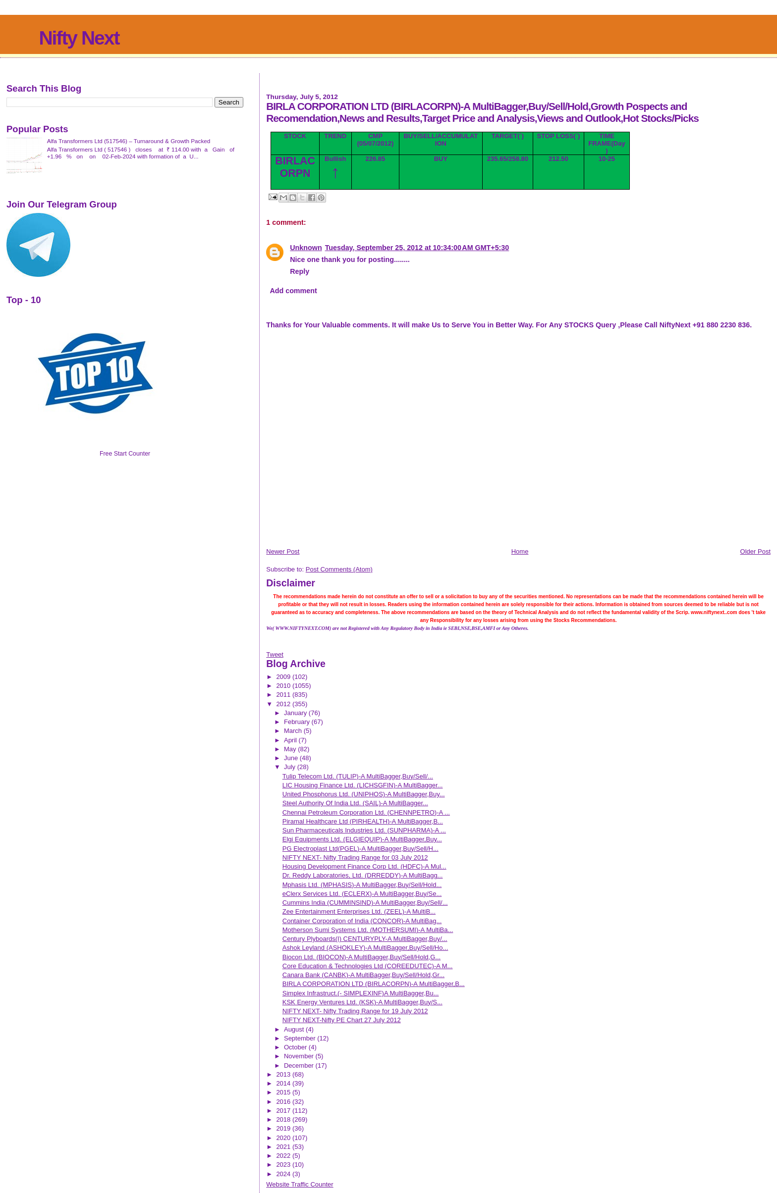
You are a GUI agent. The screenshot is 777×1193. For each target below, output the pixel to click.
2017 (284, 1110)
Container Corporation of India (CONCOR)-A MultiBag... (362, 921)
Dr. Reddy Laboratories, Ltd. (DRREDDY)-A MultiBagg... (362, 875)
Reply (299, 271)
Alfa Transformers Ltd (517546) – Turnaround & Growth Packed (129, 141)
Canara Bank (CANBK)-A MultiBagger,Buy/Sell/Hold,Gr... (363, 975)
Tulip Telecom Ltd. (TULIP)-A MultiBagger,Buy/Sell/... (357, 776)
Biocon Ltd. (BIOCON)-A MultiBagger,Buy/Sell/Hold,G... (361, 957)
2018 (284, 1119)
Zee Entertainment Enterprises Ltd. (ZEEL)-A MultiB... (359, 911)
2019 (284, 1128)
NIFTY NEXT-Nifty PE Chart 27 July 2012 (341, 1020)
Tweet (274, 654)
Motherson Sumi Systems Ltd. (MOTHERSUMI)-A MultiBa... (367, 930)
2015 (284, 1092)
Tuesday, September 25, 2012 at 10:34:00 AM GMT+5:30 (417, 248)
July (290, 767)
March (294, 730)
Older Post (755, 551)
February (298, 722)
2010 (284, 685)
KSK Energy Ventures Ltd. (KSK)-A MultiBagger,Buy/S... (362, 1002)
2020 (284, 1137)
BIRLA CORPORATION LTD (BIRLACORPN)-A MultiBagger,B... (373, 983)
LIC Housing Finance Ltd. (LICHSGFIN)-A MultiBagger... (362, 785)
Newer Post (282, 551)
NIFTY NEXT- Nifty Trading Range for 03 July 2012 (355, 857)
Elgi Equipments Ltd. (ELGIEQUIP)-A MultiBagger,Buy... (362, 839)
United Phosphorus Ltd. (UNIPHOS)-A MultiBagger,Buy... (363, 794)
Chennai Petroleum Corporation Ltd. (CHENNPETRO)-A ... (366, 812)
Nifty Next (79, 38)
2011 (284, 694)
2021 (284, 1146)
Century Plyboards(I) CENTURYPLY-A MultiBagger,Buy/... (364, 938)
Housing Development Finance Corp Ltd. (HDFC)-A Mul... (364, 866)
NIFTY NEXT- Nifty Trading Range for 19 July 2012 (355, 1011)
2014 (284, 1083)
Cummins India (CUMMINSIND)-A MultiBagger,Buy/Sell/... (365, 902)
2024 (284, 1174)
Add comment (293, 291)
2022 (284, 1155)
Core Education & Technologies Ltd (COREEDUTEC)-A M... (367, 966)
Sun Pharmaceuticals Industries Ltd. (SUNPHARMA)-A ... (364, 830)
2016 (284, 1101)
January (296, 713)
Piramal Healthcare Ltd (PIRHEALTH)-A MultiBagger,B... (362, 821)
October (296, 1047)
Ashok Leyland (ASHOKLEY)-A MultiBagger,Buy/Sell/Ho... (365, 947)
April (291, 740)
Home (520, 551)
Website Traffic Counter (299, 1184)
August (295, 1029)
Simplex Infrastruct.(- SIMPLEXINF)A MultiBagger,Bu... (360, 993)
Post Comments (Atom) (339, 569)
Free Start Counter (125, 453)
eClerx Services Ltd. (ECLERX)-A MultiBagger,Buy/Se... (362, 893)
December (300, 1065)
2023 (284, 1164)
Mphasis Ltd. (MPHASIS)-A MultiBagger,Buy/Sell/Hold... (362, 884)
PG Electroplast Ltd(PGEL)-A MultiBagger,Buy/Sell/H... (360, 848)
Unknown (306, 248)
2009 (284, 676)
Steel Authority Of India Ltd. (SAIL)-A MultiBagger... (355, 803)
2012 (284, 704)
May (291, 749)
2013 (284, 1074)
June (292, 758)
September (300, 1038)
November (300, 1056)
